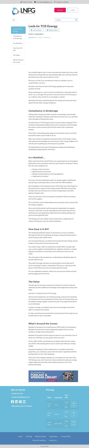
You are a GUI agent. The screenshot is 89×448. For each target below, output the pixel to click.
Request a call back (63, 2)
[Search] (64, 20)
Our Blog (29, 436)
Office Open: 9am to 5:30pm (21, 406)
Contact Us (52, 440)
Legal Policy (53, 436)
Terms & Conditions (39, 440)
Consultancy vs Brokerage (17, 37)
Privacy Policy (66, 436)
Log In (73, 10)
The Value (16, 55)
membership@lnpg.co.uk (44, 2)
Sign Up (60, 10)
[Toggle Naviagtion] (13, 20)
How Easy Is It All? (18, 49)
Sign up (73, 404)
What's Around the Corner (18, 61)
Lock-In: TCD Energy (17, 30)
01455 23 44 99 (27, 2)
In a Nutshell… (18, 43)
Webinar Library (40, 436)
